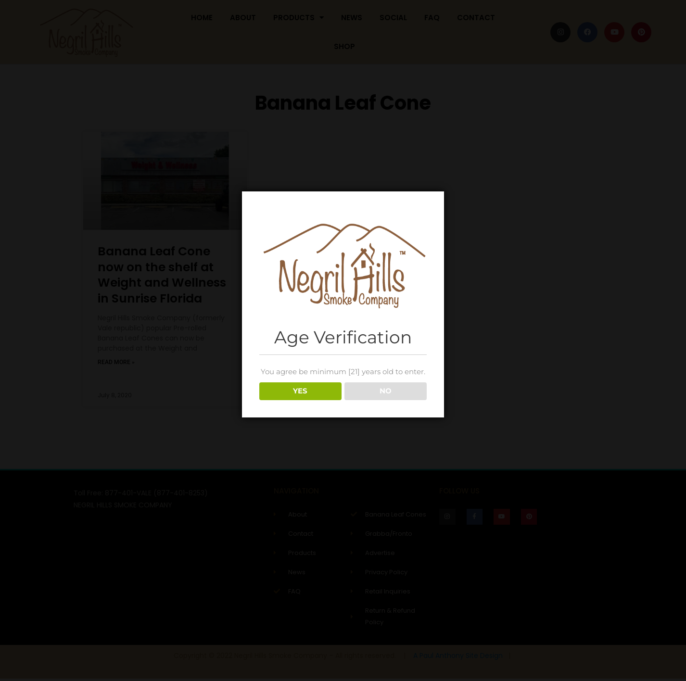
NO (386, 390)
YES (300, 390)
